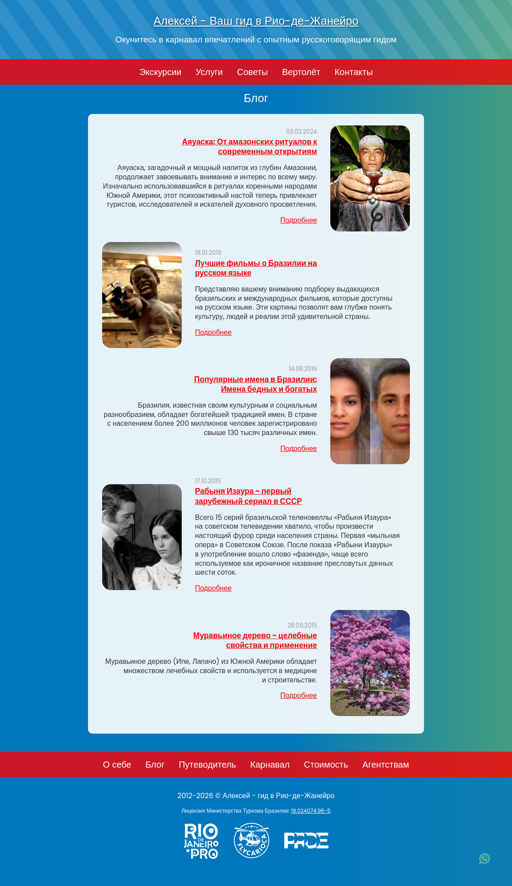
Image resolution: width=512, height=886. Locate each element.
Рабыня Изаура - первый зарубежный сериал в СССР (248, 496)
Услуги (209, 72)
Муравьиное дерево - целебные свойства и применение (255, 640)
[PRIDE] (308, 860)
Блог (154, 764)
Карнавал (270, 764)
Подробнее (298, 220)
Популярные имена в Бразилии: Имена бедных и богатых (255, 384)
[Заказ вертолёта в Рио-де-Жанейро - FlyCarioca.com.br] (256, 860)
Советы (252, 72)
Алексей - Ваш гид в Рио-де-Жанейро (256, 21)
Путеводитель (207, 764)
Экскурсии (160, 72)
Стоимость (326, 764)
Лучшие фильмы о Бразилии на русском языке (256, 268)
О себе (117, 764)
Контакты (354, 72)
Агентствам (385, 764)
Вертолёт (301, 72)
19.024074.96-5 (310, 810)
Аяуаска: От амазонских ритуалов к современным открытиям (249, 146)
